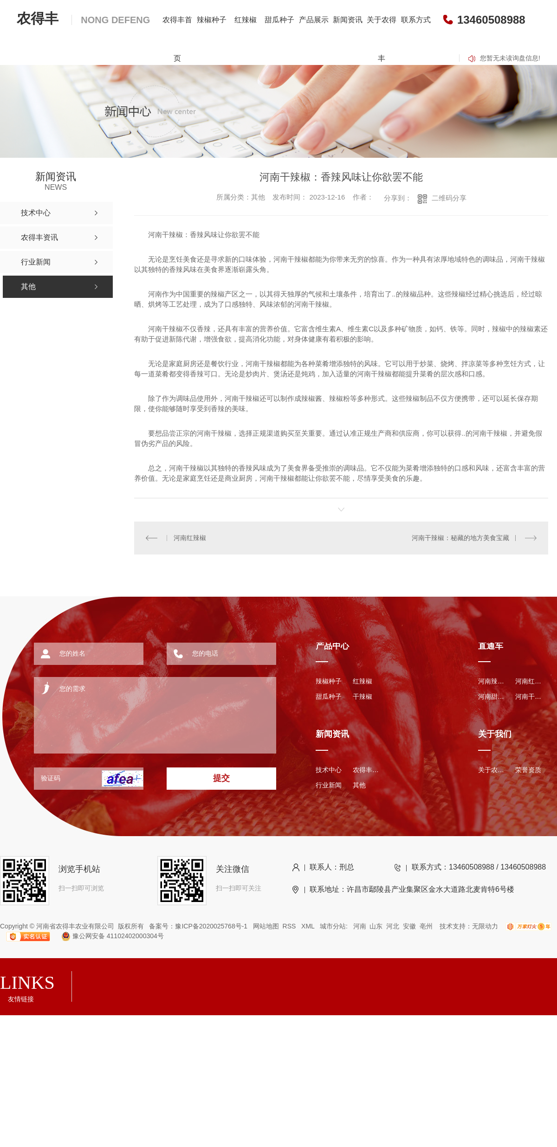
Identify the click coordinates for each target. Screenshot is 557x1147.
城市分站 (333, 926)
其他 (359, 785)
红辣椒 (245, 20)
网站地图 (266, 926)
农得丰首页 (177, 39)
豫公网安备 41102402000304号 (108, 936)
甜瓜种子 (279, 20)
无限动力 (485, 926)
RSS (290, 926)
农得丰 (83, 18)
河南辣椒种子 (492, 681)
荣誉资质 (528, 769)
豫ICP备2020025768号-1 (211, 926)
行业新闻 (329, 785)
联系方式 (416, 20)
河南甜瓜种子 (492, 696)
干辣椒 (362, 696)
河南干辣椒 (529, 696)
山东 (375, 926)
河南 (359, 926)
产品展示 (314, 20)
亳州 (426, 926)
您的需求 (142, 712)
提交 (221, 778)
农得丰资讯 (367, 769)
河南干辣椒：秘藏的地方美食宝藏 (460, 537)
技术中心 (329, 769)
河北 (392, 926)
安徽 (409, 926)
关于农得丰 (381, 39)
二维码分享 (449, 198)
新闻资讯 (348, 20)
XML (308, 926)
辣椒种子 (212, 20)
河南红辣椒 (190, 537)
